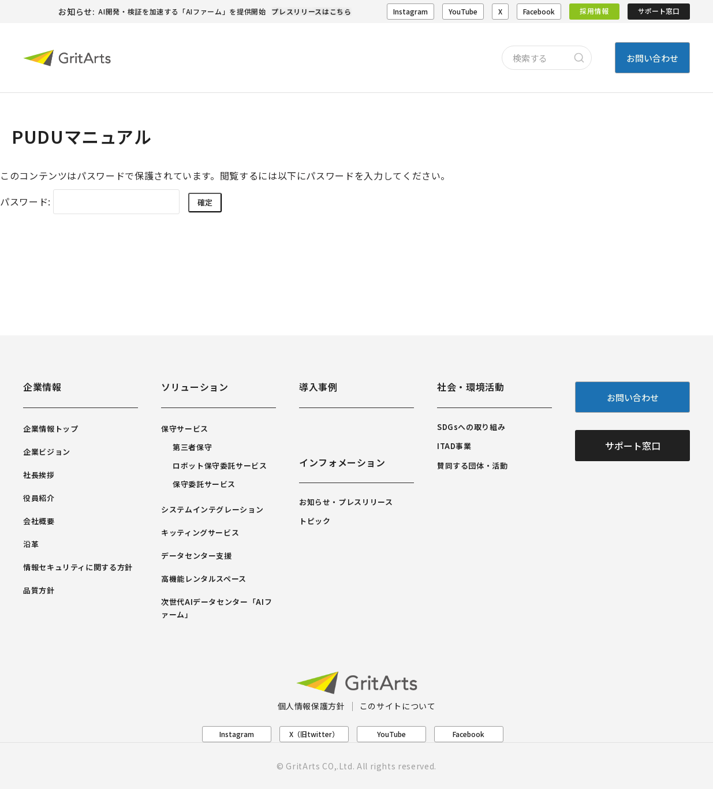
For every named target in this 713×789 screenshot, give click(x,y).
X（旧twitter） (314, 734)
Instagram (410, 11)
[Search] (579, 58)
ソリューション (194, 387)
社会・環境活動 (470, 387)
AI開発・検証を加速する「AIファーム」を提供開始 (182, 11)
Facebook (539, 11)
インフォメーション (342, 462)
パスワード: (90, 201)
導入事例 (318, 387)
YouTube (463, 11)
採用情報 (594, 11)
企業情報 (42, 387)
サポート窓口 (659, 11)
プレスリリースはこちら (311, 11)
